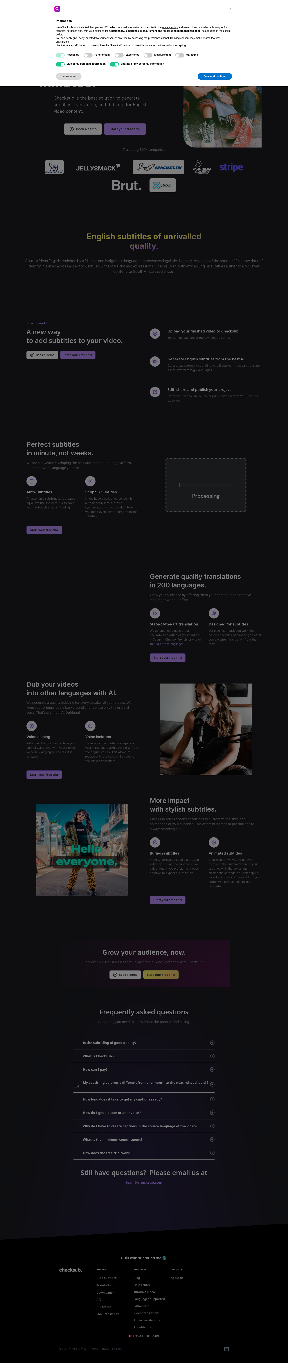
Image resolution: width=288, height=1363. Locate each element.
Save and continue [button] (215, 1352)
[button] (230, 1285)
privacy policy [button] (170, 1304)
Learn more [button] (69, 1352)
